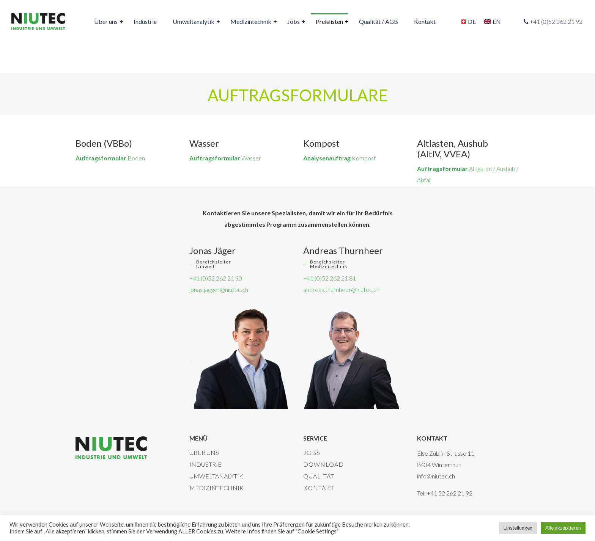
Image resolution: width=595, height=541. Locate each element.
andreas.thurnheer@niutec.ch (341, 289)
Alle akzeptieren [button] (563, 528)
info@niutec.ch (436, 476)
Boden (110, 158)
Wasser (225, 158)
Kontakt (318, 487)
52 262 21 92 (455, 493)
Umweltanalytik (216, 476)
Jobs (311, 452)
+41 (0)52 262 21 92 (556, 21)
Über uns (204, 452)
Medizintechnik (216, 487)
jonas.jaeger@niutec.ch (218, 289)
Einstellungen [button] (518, 528)
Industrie (205, 464)
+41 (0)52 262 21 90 (215, 278)
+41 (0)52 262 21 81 (329, 278)
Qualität (318, 476)
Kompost (339, 158)
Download (323, 464)
